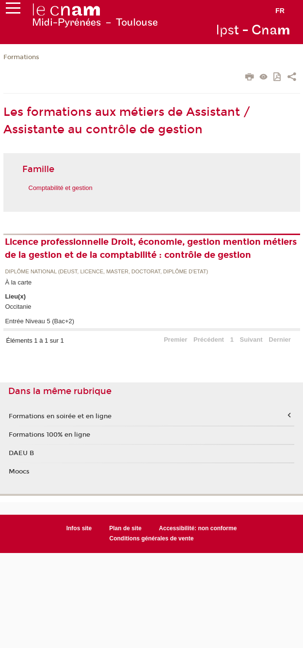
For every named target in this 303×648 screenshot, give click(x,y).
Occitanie (18, 306)
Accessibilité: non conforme (198, 528)
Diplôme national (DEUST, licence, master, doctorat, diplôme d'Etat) (106, 271)
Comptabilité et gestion (61, 187)
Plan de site (125, 528)
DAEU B (21, 453)
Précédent (208, 339)
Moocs (19, 471)
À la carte (18, 282)
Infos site (79, 528)
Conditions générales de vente (152, 538)
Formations (21, 57)
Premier (175, 339)
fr (280, 11)
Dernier (280, 339)
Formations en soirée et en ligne (60, 416)
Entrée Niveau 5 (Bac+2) (39, 321)
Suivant (251, 339)
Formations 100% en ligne (49, 435)
